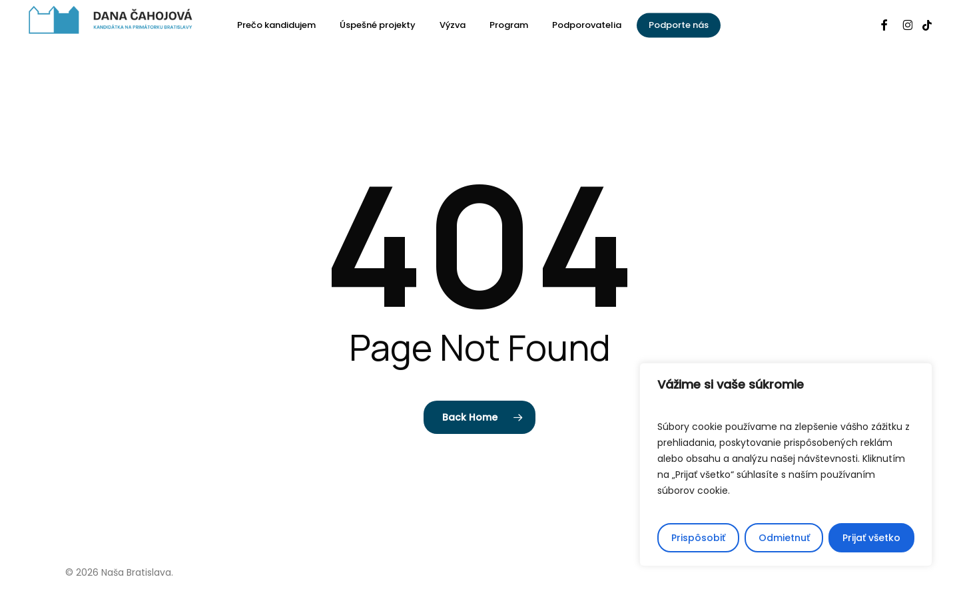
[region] (785, 464)
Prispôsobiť (698, 537)
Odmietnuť (784, 537)
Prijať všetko (871, 537)
